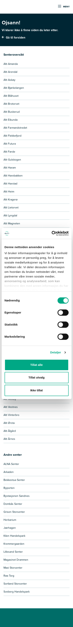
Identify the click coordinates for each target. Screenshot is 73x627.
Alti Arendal (10, 72)
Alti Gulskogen (12, 160)
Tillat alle (36, 364)
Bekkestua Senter (14, 480)
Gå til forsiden (13, 37)
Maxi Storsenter (13, 568)
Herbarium (10, 520)
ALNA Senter (11, 464)
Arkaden (9, 472)
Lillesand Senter (13, 552)
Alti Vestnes (11, 407)
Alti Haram (10, 168)
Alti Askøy (9, 80)
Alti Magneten (12, 223)
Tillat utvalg (36, 377)
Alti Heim (9, 192)
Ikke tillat (36, 390)
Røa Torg (9, 576)
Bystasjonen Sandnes (17, 496)
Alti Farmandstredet (15, 128)
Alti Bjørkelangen (14, 88)
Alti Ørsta (9, 423)
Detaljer (55, 352)
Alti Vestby (10, 399)
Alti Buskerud (12, 112)
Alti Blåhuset (11, 96)
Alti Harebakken (13, 176)
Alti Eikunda (11, 120)
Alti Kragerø (11, 200)
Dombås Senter (13, 504)
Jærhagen (10, 528)
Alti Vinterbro (11, 415)
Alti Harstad (10, 184)
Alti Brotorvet (11, 104)
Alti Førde (9, 152)
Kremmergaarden (14, 544)
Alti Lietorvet (11, 207)
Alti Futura (10, 144)
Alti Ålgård (10, 431)
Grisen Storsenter (14, 512)
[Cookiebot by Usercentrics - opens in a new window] (52, 233)
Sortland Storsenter (15, 584)
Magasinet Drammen (16, 560)
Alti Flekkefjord (12, 136)
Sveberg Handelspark (17, 592)
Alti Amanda (11, 64)
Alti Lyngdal (10, 215)
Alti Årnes (9, 439)
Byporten (9, 488)
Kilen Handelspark (14, 536)
